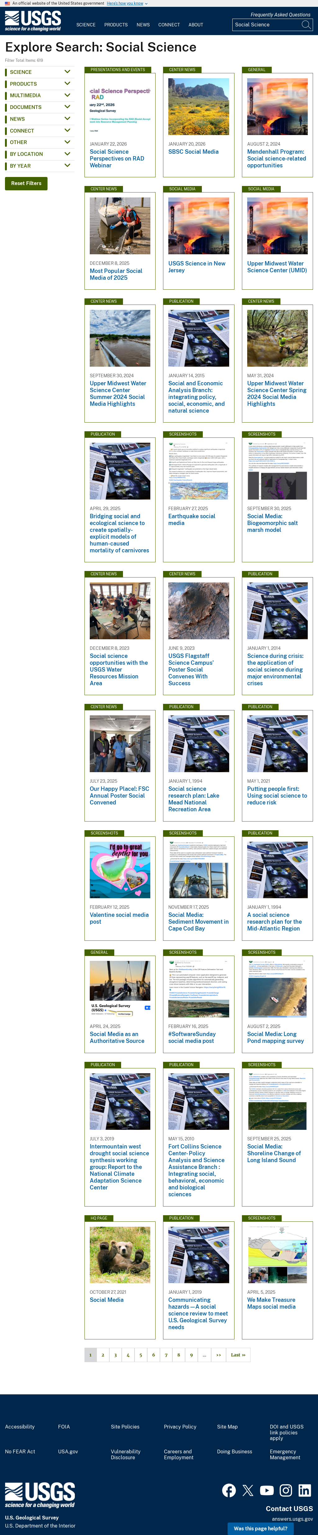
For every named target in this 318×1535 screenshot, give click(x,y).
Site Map (227, 1427)
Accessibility (20, 1427)
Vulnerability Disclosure (126, 1454)
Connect (169, 24)
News (143, 24)
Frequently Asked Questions (281, 15)
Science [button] (21, 72)
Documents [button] (26, 107)
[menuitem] (86, 21)
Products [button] (23, 84)
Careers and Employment (178, 1454)
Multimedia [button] (25, 95)
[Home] (33, 30)
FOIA (64, 1427)
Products (116, 24)
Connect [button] (22, 131)
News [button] (17, 119)
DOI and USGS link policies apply (287, 1433)
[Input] (272, 25)
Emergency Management (285, 1454)
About (196, 24)
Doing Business (234, 1452)
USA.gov (68, 1452)
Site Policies (125, 1427)
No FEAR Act (20, 1452)
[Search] (307, 25)
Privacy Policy (180, 1427)
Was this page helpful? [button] (261, 1529)
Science (86, 24)
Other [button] (18, 142)
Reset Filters (26, 183)
